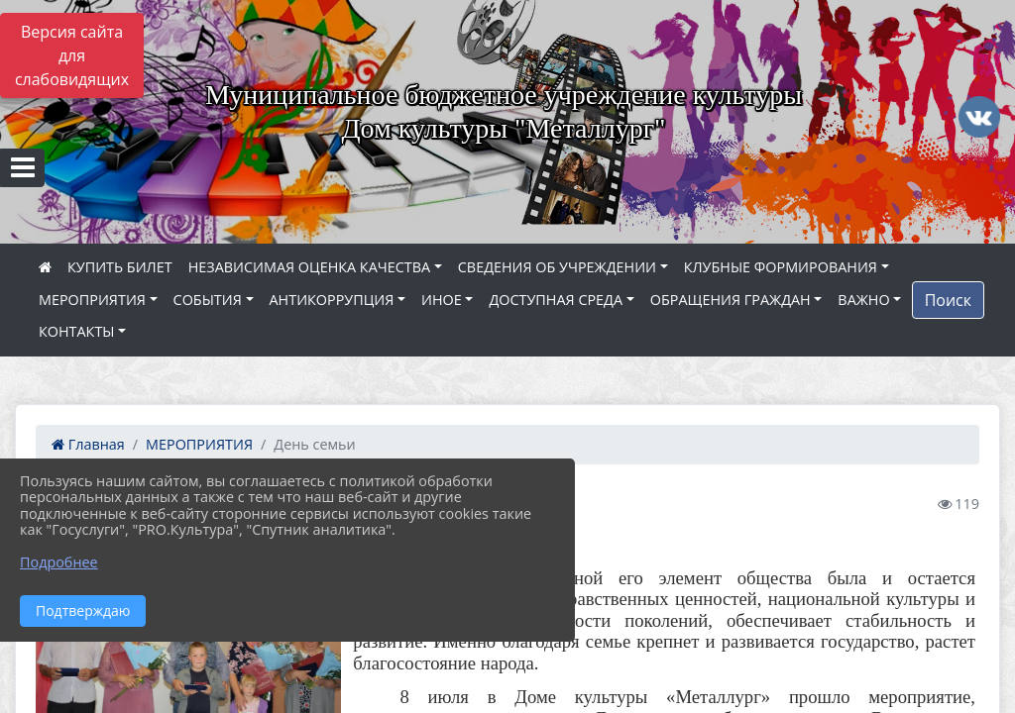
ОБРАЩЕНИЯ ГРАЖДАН (730, 299)
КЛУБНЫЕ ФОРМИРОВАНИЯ (780, 266)
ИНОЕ (441, 299)
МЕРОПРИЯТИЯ (92, 299)
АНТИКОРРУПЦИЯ (332, 299)
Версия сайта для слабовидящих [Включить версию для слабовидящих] (72, 55)
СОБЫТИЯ (207, 299)
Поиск (948, 300)
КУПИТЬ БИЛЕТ (119, 266)
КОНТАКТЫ (77, 331)
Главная (88, 444)
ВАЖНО (863, 299)
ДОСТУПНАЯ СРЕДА (555, 299)
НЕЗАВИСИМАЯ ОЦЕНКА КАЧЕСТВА (309, 266)
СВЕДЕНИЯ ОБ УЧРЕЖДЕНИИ (557, 266)
